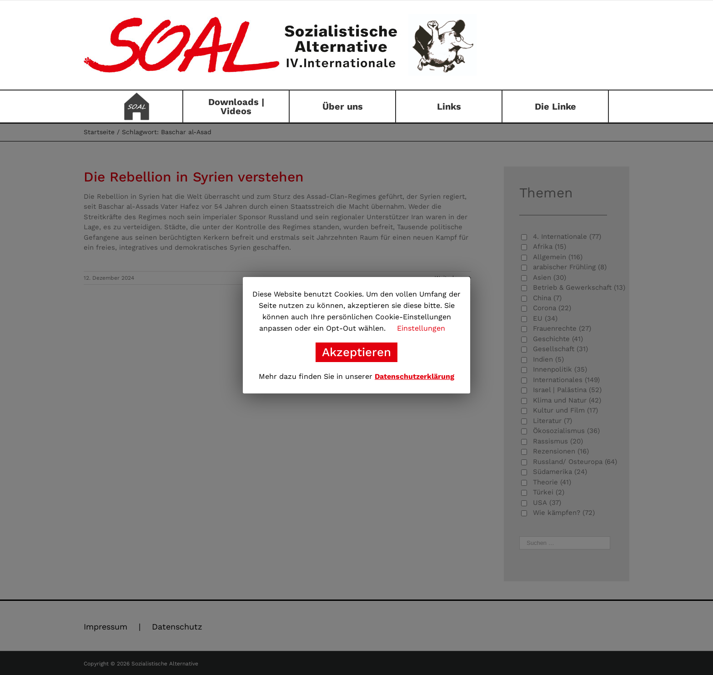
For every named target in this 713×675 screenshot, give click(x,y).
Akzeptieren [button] (356, 352)
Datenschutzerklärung (414, 376)
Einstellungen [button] (421, 328)
